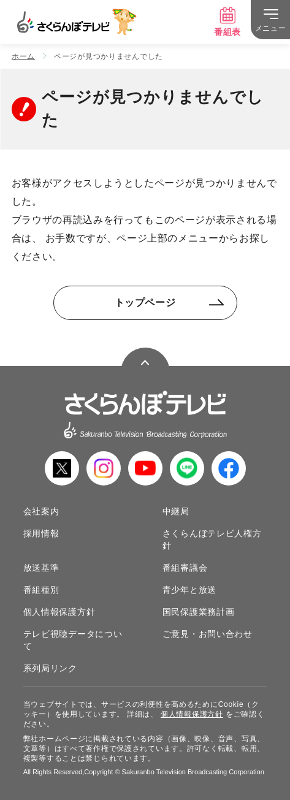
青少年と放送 (189, 590)
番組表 (227, 21)
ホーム (23, 56)
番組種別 (41, 590)
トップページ (169, 302)
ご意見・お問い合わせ (207, 634)
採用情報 (41, 533)
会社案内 (41, 511)
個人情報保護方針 (59, 612)
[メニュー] (270, 19)
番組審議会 (185, 568)
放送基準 (41, 568)
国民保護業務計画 (198, 612)
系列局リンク (50, 668)
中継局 (175, 511)
